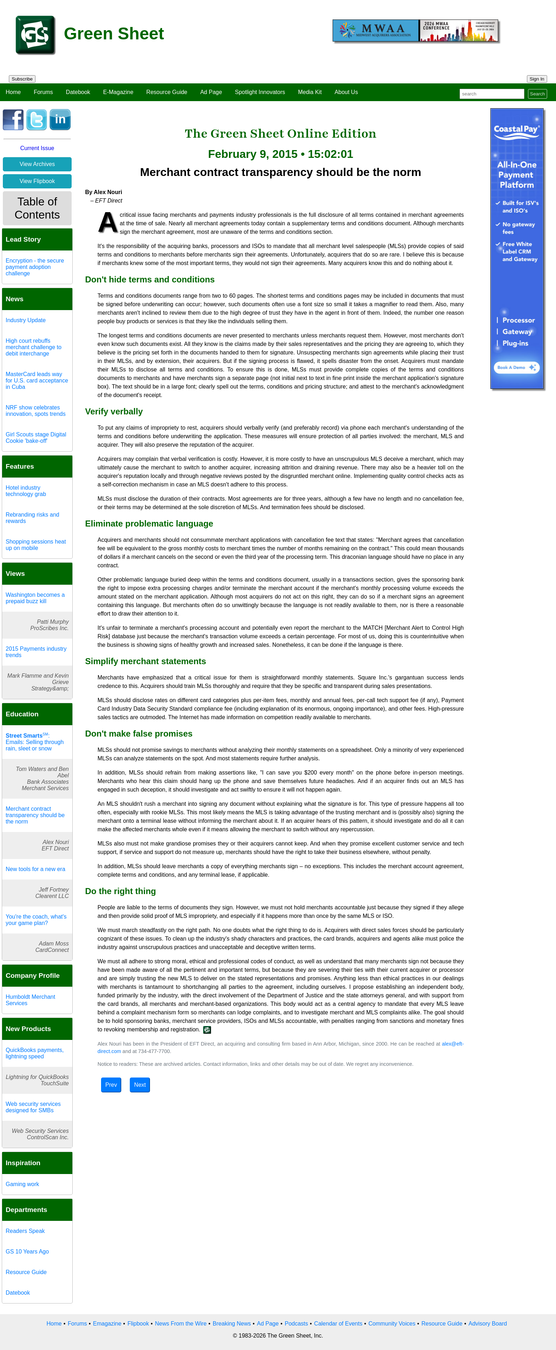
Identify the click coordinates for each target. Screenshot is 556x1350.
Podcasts (296, 1324)
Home (13, 92)
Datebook (78, 92)
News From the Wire (181, 1324)
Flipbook (138, 1324)
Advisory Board (487, 1324)
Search (537, 94)
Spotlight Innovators (260, 92)
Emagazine (107, 1324)
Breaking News (232, 1324)
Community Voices (392, 1324)
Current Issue (37, 148)
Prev (111, 1085)
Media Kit (310, 92)
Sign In (537, 79)
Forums (43, 92)
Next (140, 1085)
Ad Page (211, 92)
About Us (346, 92)
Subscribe (22, 79)
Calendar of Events (338, 1324)
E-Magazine (118, 92)
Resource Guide (167, 92)
